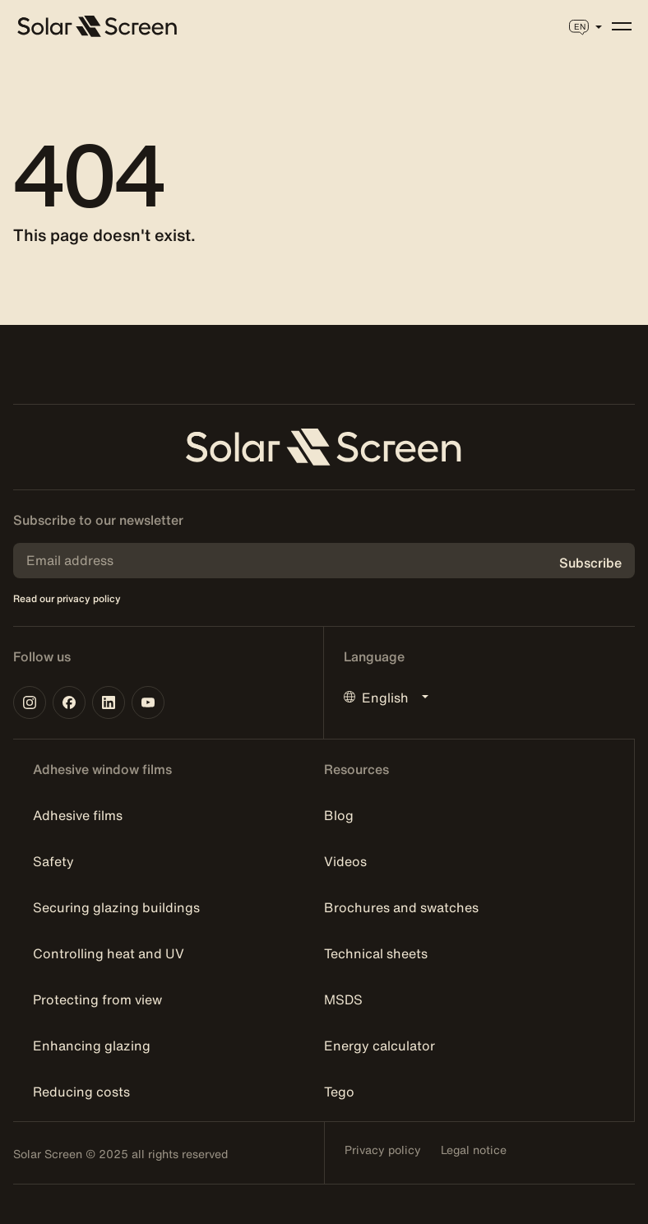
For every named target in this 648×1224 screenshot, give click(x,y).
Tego (339, 1091)
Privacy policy (383, 1150)
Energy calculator (379, 1045)
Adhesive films (78, 815)
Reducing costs (81, 1091)
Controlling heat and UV (108, 953)
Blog (339, 815)
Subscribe (590, 562)
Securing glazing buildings (116, 907)
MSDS (343, 999)
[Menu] (622, 26)
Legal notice (474, 1150)
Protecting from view (97, 999)
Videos (345, 861)
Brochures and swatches (401, 907)
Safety (53, 861)
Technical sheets (376, 953)
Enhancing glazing (91, 1045)
